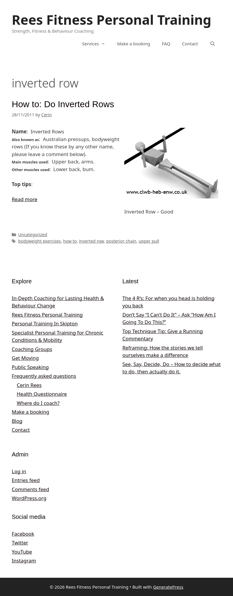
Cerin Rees (29, 385)
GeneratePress (168, 587)
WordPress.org (29, 498)
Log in (19, 471)
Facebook (23, 533)
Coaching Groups (32, 349)
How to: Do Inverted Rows (63, 104)
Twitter (20, 542)
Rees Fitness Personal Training (111, 20)
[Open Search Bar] (212, 43)
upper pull (149, 241)
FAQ (166, 44)
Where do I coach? (38, 403)
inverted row (91, 241)
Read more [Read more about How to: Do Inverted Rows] (24, 199)
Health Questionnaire (42, 393)
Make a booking (133, 44)
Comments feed (30, 489)
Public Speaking (30, 367)
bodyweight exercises (39, 241)
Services (96, 43)
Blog (17, 421)
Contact (190, 44)
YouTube (22, 551)
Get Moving (25, 358)
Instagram (24, 560)
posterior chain (121, 241)
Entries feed (26, 480)
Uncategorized (32, 234)
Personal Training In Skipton (45, 323)
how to (70, 241)
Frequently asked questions (44, 375)
